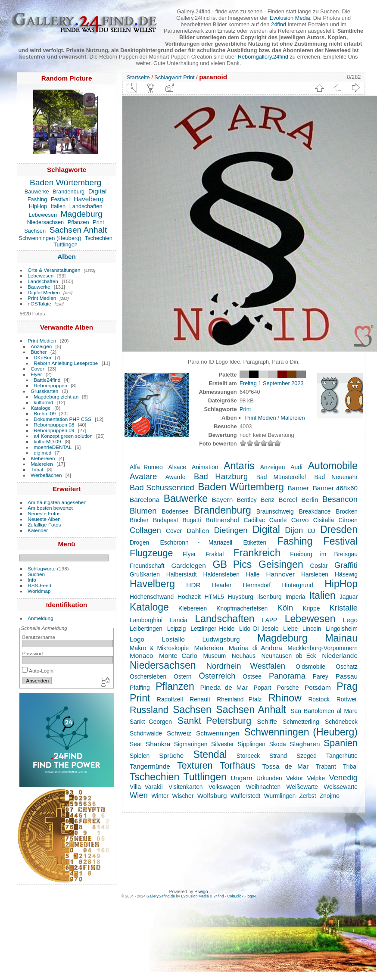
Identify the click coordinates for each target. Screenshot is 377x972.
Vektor (294, 778)
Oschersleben (148, 676)
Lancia (178, 620)
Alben (66, 256)
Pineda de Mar (224, 687)
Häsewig (346, 574)
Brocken (347, 511)
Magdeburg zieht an (56, 396)
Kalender (38, 530)
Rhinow (285, 698)
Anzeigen (41, 346)
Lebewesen (43, 215)
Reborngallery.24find (263, 56)
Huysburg (240, 596)
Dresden (339, 529)
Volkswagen (224, 786)
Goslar (319, 565)
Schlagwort (167, 77)
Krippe (311, 608)
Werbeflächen (46, 475)
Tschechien (98, 238)
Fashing (37, 199)
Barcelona (144, 499)
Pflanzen (78, 222)
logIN (251, 896)
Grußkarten (145, 574)
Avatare (143, 476)
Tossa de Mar (285, 766)
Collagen (145, 530)
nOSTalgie (39, 303)
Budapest (165, 520)
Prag (347, 686)
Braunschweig (275, 511)
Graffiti (346, 565)
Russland (149, 710)
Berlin (309, 499)
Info (32, 580)
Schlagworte (42, 568)
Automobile (333, 465)
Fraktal (215, 554)
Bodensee (175, 511)
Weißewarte (302, 786)
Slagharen (305, 744)
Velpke (316, 778)
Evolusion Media (290, 18)
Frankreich (257, 552)
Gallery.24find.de (160, 896)
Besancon (340, 499)
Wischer (182, 795)
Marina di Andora (255, 647)
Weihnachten (263, 786)
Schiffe (267, 721)
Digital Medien (44, 292)
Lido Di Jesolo (259, 628)
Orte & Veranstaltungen (54, 270)
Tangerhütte (342, 755)
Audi (296, 467)
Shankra (158, 744)
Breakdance (315, 511)
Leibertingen (146, 628)
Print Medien (42, 298)
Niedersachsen (45, 222)
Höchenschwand (152, 596)
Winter (159, 795)
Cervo (300, 519)
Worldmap (39, 591)
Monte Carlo (178, 655)
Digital (97, 191)
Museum (214, 655)
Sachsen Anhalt (78, 229)
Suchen (36, 574)
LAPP (269, 620)
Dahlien (198, 530)
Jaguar (349, 596)
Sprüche (171, 755)
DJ (311, 530)
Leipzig (176, 628)
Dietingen (231, 530)
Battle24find (47, 380)
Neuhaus (243, 655)
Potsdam (318, 687)
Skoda (277, 744)
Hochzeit (189, 596)
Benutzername (38, 637)
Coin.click (235, 896)
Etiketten (254, 542)
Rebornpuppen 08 (54, 424)
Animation (205, 467)
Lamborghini (146, 620)
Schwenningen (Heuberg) (50, 238)
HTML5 (214, 596)
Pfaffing (140, 687)
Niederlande (340, 655)
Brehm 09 (45, 413)
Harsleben (314, 574)
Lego (350, 619)
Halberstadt (181, 574)
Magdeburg (82, 213)
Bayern (222, 499)
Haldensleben (221, 574)
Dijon (294, 530)
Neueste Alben (44, 519)
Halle (252, 574)
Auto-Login (37, 670)
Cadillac (254, 520)
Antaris (239, 465)
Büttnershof (223, 519)
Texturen (194, 765)
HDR (193, 585)
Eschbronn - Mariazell (196, 542)
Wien (139, 795)
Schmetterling (301, 721)
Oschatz (347, 666)
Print (98, 222)
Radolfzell (170, 699)
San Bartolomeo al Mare (324, 710)
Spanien (341, 743)
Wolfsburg (212, 795)
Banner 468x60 (335, 488)
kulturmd (43, 402)
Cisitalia (323, 520)
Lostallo (173, 639)
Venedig (343, 777)
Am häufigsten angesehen (57, 502)
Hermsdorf (257, 585)
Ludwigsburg (221, 639)
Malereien (42, 464)
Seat (136, 744)
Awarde (175, 477)
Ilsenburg (269, 596)
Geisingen (281, 564)
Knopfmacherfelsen (242, 608)
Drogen (139, 542)
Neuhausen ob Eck (289, 655)
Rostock (319, 699)
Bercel (287, 499)
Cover (37, 368)
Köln (285, 607)
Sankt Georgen (151, 721)
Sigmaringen (191, 744)
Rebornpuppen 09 (54, 430)
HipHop (38, 206)
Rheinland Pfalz (239, 699)
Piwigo (201, 891)
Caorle (278, 520)
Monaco (141, 655)
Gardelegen (188, 565)
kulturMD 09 (47, 441)
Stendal (210, 754)
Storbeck (248, 755)
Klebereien (43, 458)
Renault (200, 699)
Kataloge (40, 408)
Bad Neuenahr (336, 477)
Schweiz (179, 733)
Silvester (222, 744)
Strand (278, 755)
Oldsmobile (310, 666)
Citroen (348, 520)
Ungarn (241, 778)
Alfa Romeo (146, 467)
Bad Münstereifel (281, 477)
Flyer (36, 374)
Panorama (287, 675)
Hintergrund (297, 585)
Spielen (140, 755)
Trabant (326, 766)
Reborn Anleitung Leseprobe (66, 363)
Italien (58, 206)
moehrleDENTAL (53, 447)
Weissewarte (341, 786)
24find (278, 24)
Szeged (306, 755)
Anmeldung (40, 618)
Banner (298, 488)
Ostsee (252, 676)
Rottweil (347, 699)
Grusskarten (44, 391)
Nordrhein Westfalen (245, 665)
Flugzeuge (151, 553)
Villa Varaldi (146, 786)
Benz (267, 499)
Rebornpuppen (50, 385)
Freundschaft (147, 565)
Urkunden (269, 778)
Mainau (341, 638)
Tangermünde (150, 766)
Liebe (290, 628)
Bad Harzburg (221, 476)
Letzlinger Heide (212, 628)
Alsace (177, 467)
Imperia (295, 596)
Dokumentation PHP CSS (62, 419)
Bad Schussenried (162, 487)
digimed (42, 452)
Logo (137, 639)
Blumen (143, 510)
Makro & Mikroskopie (159, 648)
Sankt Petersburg (214, 721)
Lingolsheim (342, 628)
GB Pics (232, 564)
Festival (60, 199)
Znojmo (330, 795)
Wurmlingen (280, 795)
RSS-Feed (39, 585)
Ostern (182, 676)
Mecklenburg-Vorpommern (322, 648)
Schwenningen (218, 733)
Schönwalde (146, 733)
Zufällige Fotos (44, 524)
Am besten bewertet (50, 508)
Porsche (288, 687)
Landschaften (86, 206)
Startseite (138, 77)
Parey (320, 676)
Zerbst (307, 795)
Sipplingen (252, 744)
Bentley (247, 499)
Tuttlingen (65, 244)
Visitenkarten (185, 786)
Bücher (39, 352)
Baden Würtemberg (65, 182)
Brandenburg (68, 191)
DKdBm (42, 357)
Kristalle (343, 607)
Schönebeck (341, 721)
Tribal (37, 469)
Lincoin (311, 628)
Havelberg (88, 198)
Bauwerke (37, 191)
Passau (347, 676)
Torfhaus (237, 765)
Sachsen (35, 230)
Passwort (32, 653)
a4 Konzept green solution (63, 436)
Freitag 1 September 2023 (272, 383)
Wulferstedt (246, 795)
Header (221, 585)
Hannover (280, 574)
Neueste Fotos (44, 513)
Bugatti (192, 520)
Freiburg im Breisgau (324, 554)
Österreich (217, 675)
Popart (262, 687)
